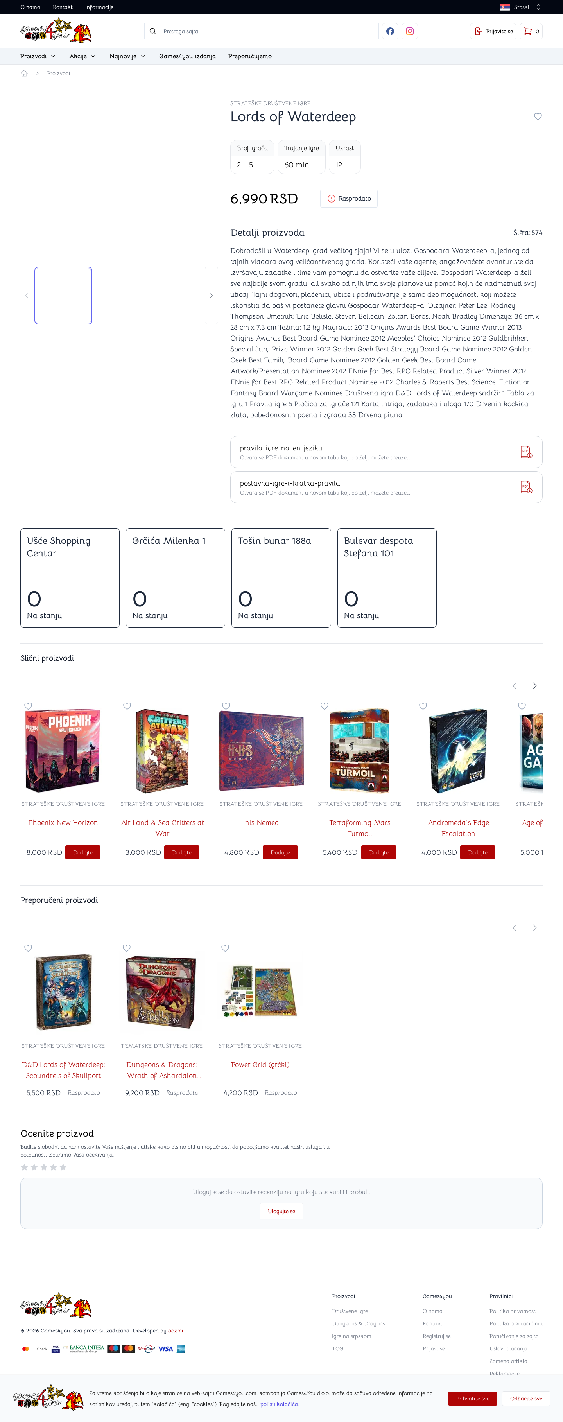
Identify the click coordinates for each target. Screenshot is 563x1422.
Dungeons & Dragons (358, 1323)
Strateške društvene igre (270, 103)
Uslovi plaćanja (508, 1348)
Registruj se (437, 1336)
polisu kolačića (279, 1404)
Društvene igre (350, 1310)
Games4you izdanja (187, 56)
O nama (30, 7)
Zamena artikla (508, 1361)
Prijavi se (434, 1348)
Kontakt (63, 7)
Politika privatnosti (513, 1310)
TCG (337, 1348)
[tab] (63, 295)
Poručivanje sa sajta (514, 1336)
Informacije (99, 7)
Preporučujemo (250, 56)
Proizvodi (58, 73)
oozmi (175, 1330)
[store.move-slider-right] (211, 295)
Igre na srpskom (351, 1336)
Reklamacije (504, 1373)
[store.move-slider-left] (26, 295)
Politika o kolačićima (516, 1323)
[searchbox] (261, 31)
